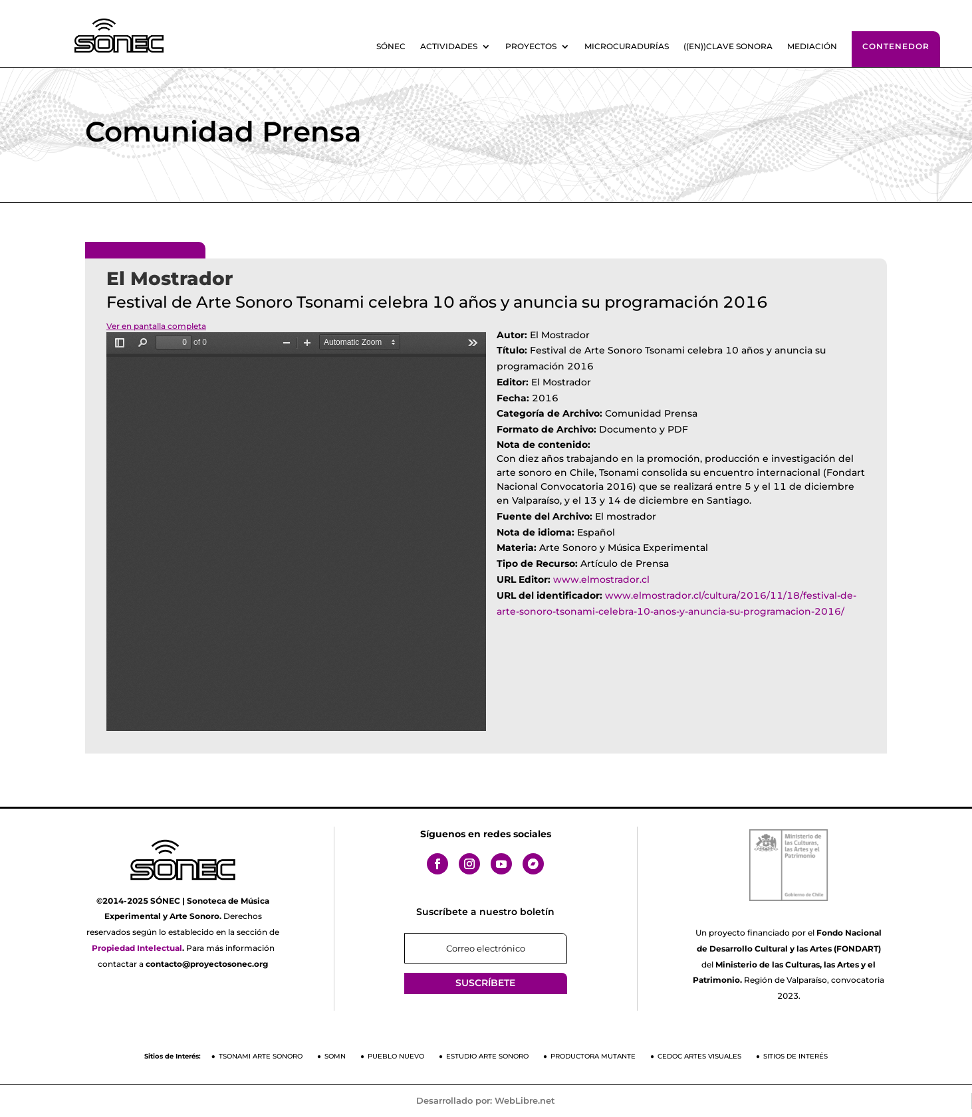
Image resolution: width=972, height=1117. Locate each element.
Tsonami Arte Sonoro (261, 1056)
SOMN (335, 1056)
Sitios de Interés (795, 1056)
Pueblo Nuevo (396, 1056)
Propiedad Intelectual (137, 948)
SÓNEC (391, 46)
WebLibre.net (525, 1100)
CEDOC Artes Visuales (699, 1056)
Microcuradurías (626, 46)
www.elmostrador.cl (601, 579)
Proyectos (530, 46)
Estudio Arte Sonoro (487, 1056)
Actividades (448, 46)
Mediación (812, 46)
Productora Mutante (593, 1056)
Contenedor (895, 46)
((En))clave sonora (728, 46)
